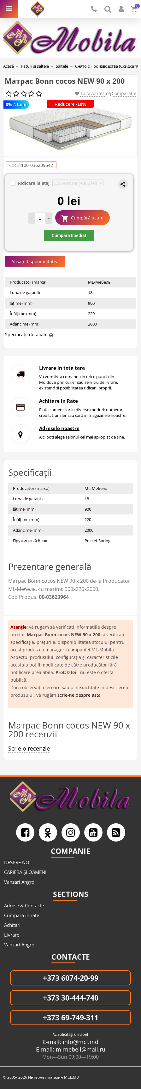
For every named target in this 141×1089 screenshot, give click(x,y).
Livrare (11, 935)
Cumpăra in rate (21, 915)
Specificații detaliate (26, 334)
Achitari (12, 925)
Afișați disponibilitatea (35, 261)
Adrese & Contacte (24, 905)
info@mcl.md (79, 1042)
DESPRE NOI (17, 862)
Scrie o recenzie (29, 748)
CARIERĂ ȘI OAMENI (25, 872)
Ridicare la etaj (31, 183)
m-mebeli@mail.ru (79, 1049)
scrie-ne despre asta (79, 695)
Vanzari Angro (19, 882)
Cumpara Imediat (69, 235)
